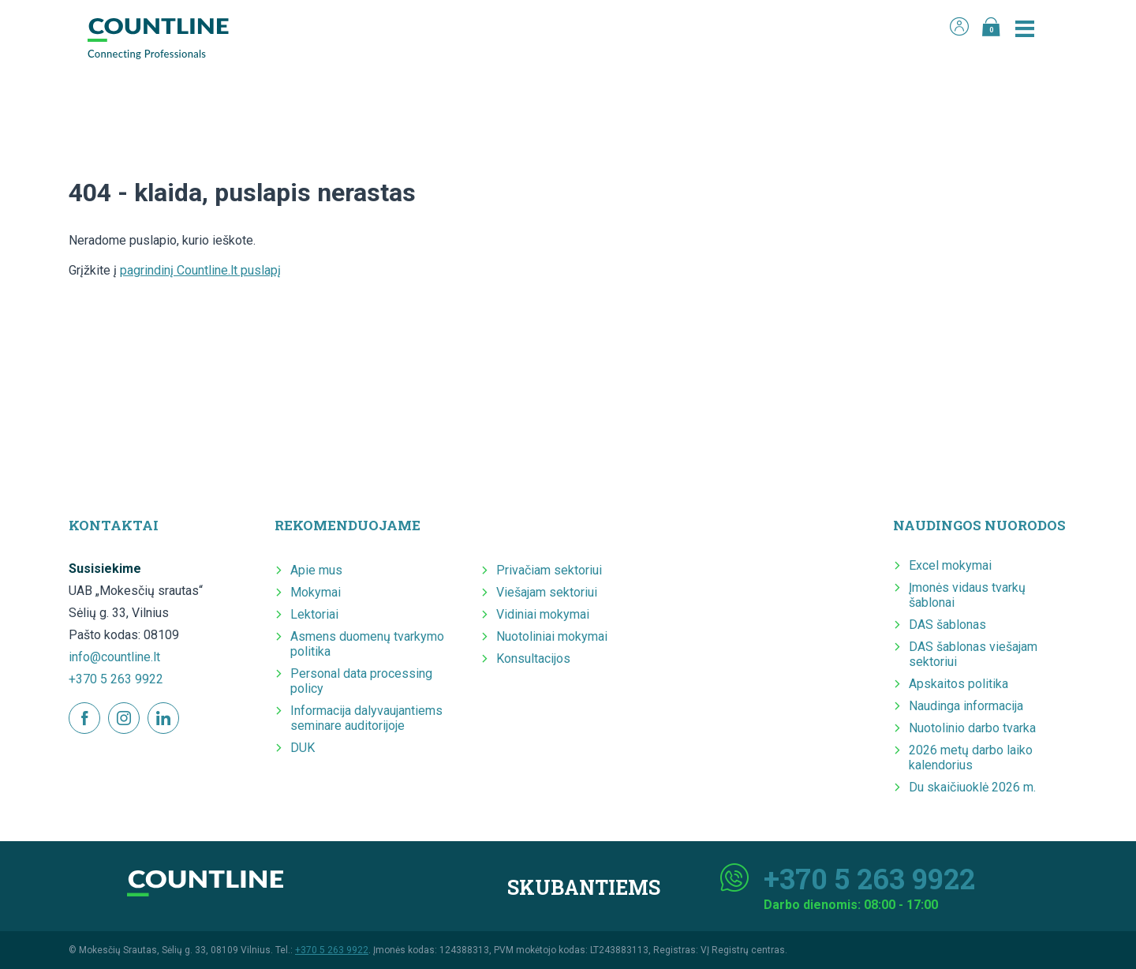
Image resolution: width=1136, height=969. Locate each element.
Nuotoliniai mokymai (551, 636)
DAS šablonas (947, 624)
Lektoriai (314, 614)
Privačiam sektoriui (549, 570)
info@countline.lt (114, 656)
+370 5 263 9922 (116, 679)
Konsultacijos (533, 658)
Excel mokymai (950, 565)
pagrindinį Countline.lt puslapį (200, 270)
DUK (302, 747)
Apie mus (316, 570)
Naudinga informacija (966, 705)
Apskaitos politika (958, 683)
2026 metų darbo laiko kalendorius (971, 758)
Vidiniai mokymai (542, 614)
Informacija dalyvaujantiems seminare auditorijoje (366, 718)
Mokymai (315, 592)
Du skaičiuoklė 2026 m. (972, 787)
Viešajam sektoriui (546, 592)
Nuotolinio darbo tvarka (972, 727)
